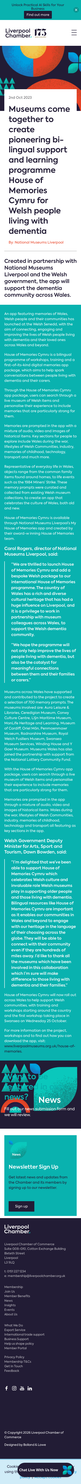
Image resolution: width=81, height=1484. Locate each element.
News (8, 1301)
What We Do (13, 1325)
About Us (10, 1314)
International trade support (24, 1334)
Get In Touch (13, 1366)
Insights (10, 1305)
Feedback (11, 1371)
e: (34, 1276)
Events (9, 1310)
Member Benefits (17, 1296)
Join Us (9, 1291)
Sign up (21, 1206)
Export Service (14, 1330)
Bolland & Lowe (34, 1445)
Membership (13, 1287)
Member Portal (15, 1348)
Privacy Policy (14, 1357)
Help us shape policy (19, 1344)
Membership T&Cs (17, 1362)
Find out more (38, 15)
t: (15, 1271)
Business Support (16, 1339)
